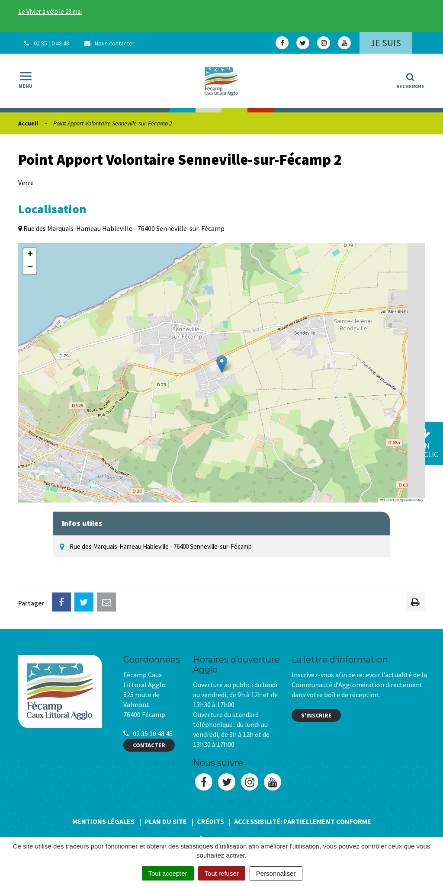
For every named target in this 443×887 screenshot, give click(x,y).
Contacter (149, 745)
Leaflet (387, 500)
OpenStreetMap (411, 500)
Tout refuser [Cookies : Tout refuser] (222, 873)
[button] (221, 364)
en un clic (424, 443)
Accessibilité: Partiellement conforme (302, 821)
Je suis (385, 43)
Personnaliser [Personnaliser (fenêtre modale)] (276, 873)
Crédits (210, 821)
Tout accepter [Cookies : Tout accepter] (167, 873)
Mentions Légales (103, 821)
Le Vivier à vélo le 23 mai (50, 11)
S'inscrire (316, 715)
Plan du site (165, 821)
